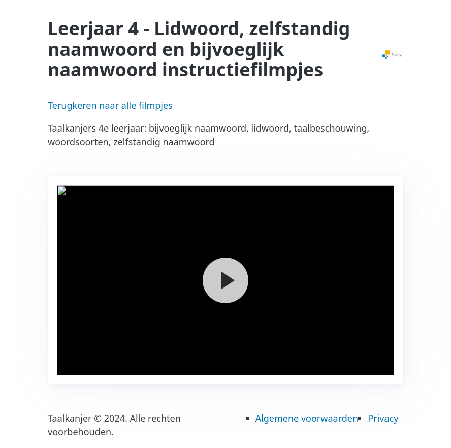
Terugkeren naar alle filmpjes (110, 105)
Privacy (383, 418)
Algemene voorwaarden (306, 418)
